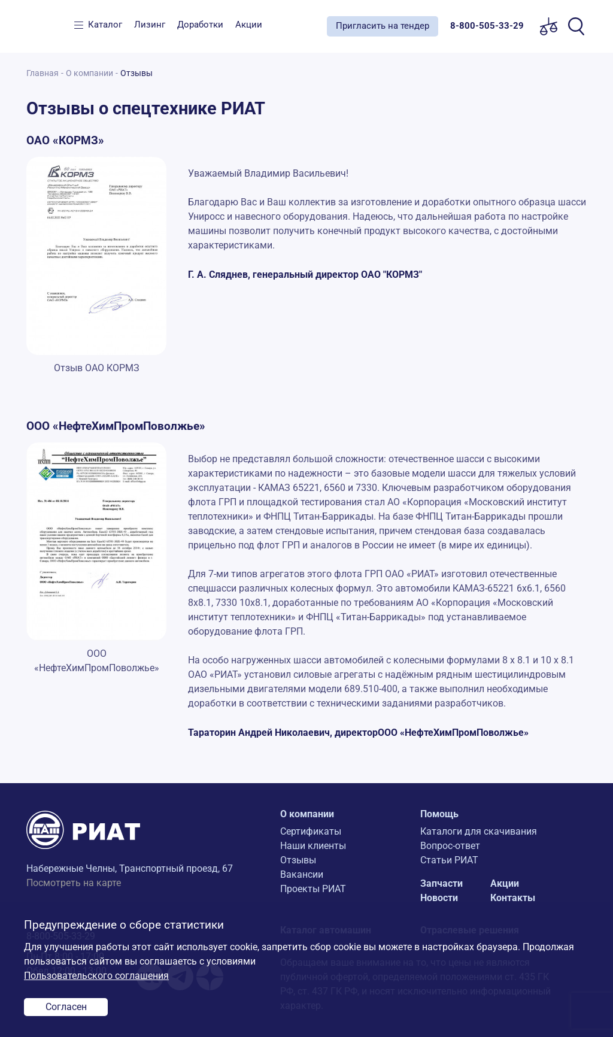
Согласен (66, 1006)
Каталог (105, 24)
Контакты (512, 897)
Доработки (200, 24)
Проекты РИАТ (313, 889)
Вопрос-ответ (450, 845)
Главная (42, 73)
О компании (89, 73)
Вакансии (301, 874)
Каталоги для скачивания (478, 831)
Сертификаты (310, 831)
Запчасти (441, 883)
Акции (248, 24)
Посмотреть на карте (73, 883)
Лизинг (149, 24)
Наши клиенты (313, 845)
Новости (439, 897)
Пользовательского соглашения (96, 975)
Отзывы (298, 860)
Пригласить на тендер (382, 25)
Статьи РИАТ (449, 860)
